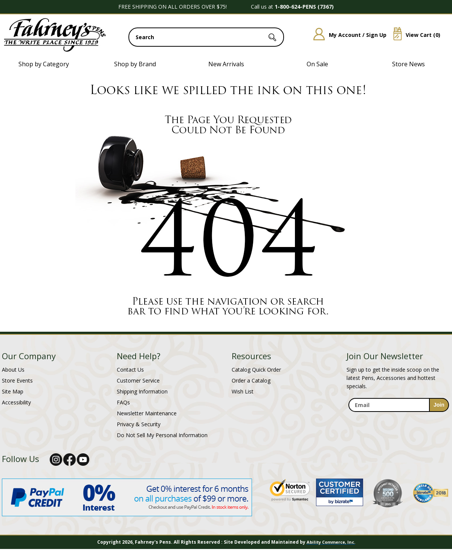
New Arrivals (226, 64)
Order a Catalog (251, 380)
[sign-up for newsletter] (439, 405)
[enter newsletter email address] (398, 405)
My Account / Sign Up (347, 34)
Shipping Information (142, 391)
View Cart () (414, 34)
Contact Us (130, 369)
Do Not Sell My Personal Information (162, 435)
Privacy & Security (138, 424)
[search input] (206, 37)
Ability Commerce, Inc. (331, 542)
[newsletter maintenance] (398, 416)
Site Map (12, 391)
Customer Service (138, 380)
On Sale (317, 64)
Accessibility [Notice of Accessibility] (16, 402)
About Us (13, 369)
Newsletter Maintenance (147, 413)
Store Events (17, 380)
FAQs (123, 402)
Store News (408, 64)
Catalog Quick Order (256, 369)
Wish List (242, 391)
